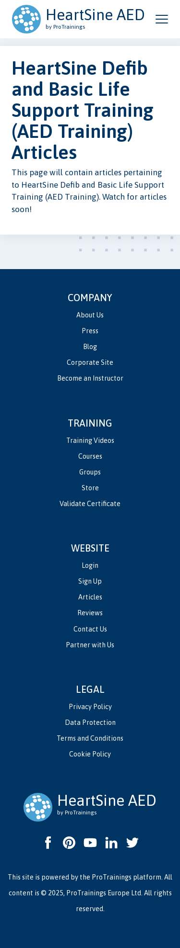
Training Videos (90, 440)
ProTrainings (112, 877)
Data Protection (90, 722)
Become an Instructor (90, 378)
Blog (90, 346)
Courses (90, 456)
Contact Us (90, 629)
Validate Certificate (90, 504)
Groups (90, 472)
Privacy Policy (90, 707)
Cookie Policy (90, 754)
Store (90, 488)
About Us (90, 315)
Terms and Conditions (90, 738)
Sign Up (90, 581)
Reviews (90, 613)
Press (90, 331)
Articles (90, 597)
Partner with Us (90, 645)
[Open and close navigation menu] (162, 19)
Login (90, 565)
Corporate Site (90, 362)
